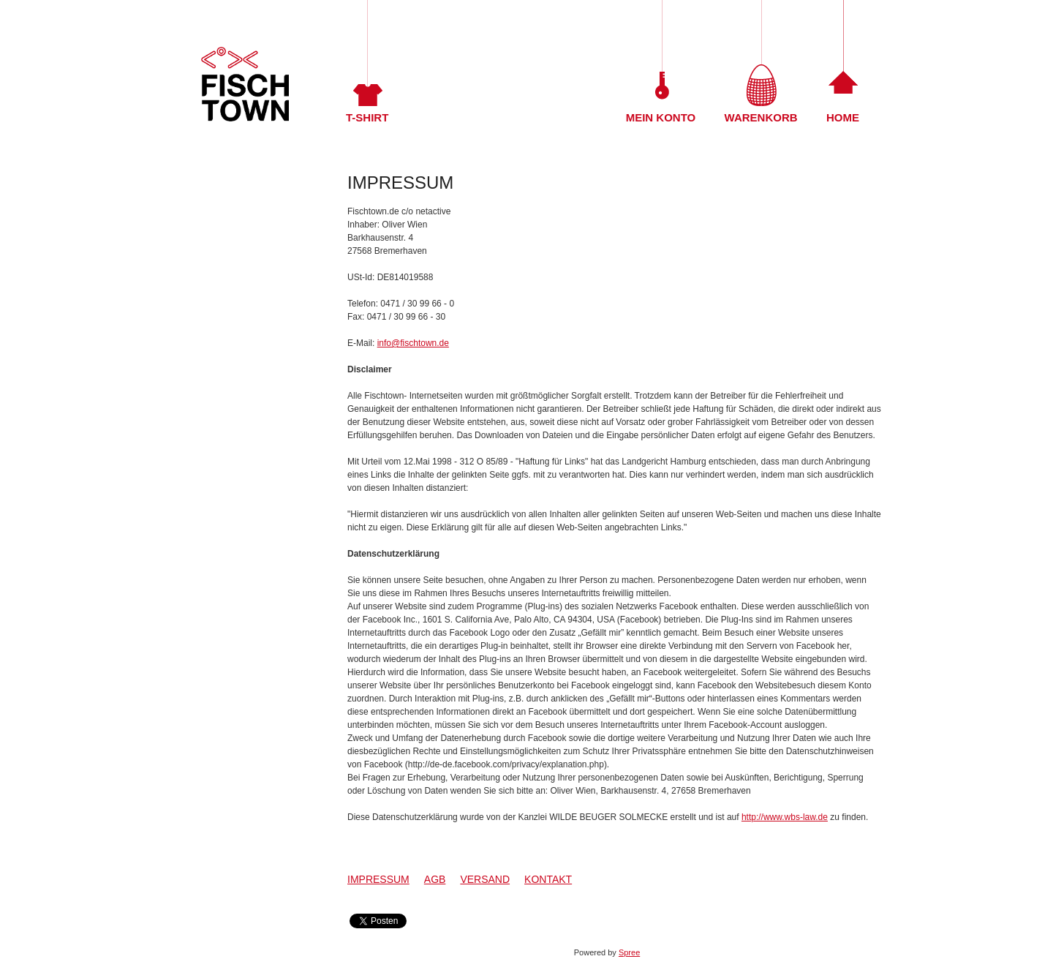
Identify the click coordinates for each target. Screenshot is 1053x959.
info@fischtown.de (413, 343)
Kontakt (548, 879)
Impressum (378, 879)
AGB (435, 879)
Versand (485, 879)
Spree (629, 952)
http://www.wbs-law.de (784, 817)
